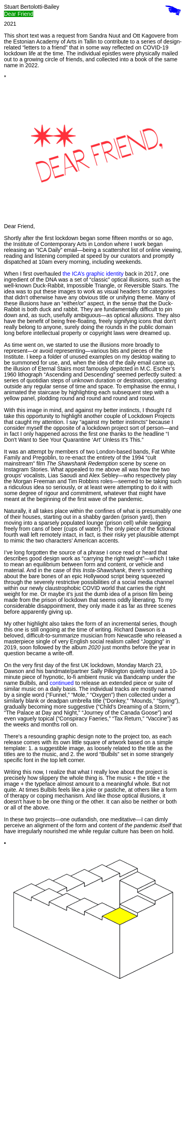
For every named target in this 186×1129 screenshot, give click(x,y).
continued (62, 683)
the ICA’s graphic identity (93, 273)
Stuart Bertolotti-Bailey (31, 7)
